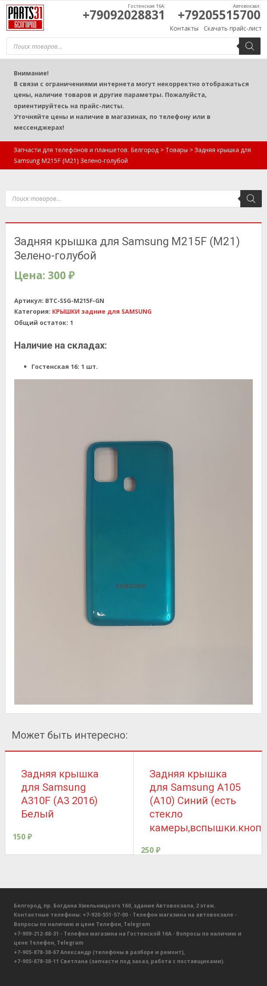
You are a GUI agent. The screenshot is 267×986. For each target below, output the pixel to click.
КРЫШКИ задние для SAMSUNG (102, 311)
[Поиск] (250, 46)
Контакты (184, 28)
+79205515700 (219, 14)
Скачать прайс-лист (233, 28)
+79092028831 (124, 14)
